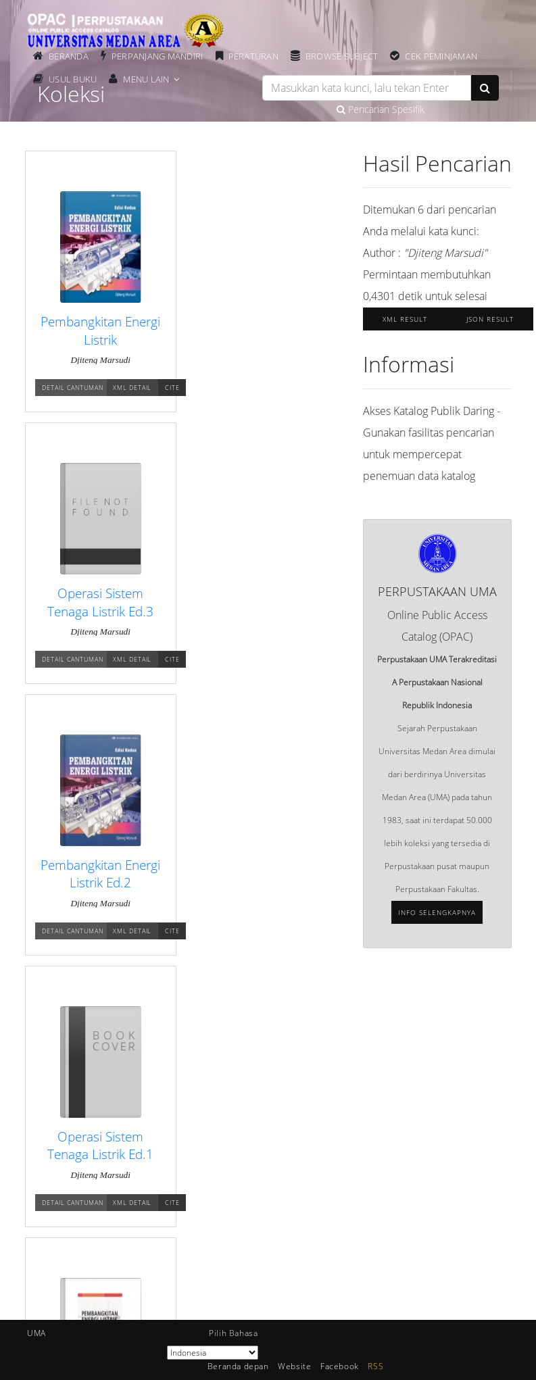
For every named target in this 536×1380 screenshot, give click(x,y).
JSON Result (490, 319)
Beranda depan (78, 1091)
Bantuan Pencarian (85, 1158)
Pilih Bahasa (233, 1333)
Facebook (339, 1366)
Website (294, 1366)
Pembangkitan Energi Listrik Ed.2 (96, 611)
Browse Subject (342, 56)
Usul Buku (73, 79)
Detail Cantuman (74, 388)
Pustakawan (315, 1135)
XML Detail (133, 388)
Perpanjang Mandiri (158, 56)
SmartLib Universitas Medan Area (112, 1305)
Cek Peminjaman (442, 56)
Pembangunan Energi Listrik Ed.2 (249, 891)
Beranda (69, 56)
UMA (36, 1333)
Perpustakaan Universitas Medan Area (122, 1260)
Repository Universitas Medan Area (116, 1283)
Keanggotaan (73, 1135)
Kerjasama (312, 1158)
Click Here (417, 1306)
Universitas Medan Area (94, 1238)
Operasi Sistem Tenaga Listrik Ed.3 (249, 331)
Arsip (302, 1113)
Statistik (307, 1091)
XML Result (405, 319)
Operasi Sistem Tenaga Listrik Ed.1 (249, 611)
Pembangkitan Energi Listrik (96, 331)
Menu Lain (147, 79)
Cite (173, 388)
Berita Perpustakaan (87, 1113)
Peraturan (254, 56)
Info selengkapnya (437, 912)
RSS (375, 1366)
